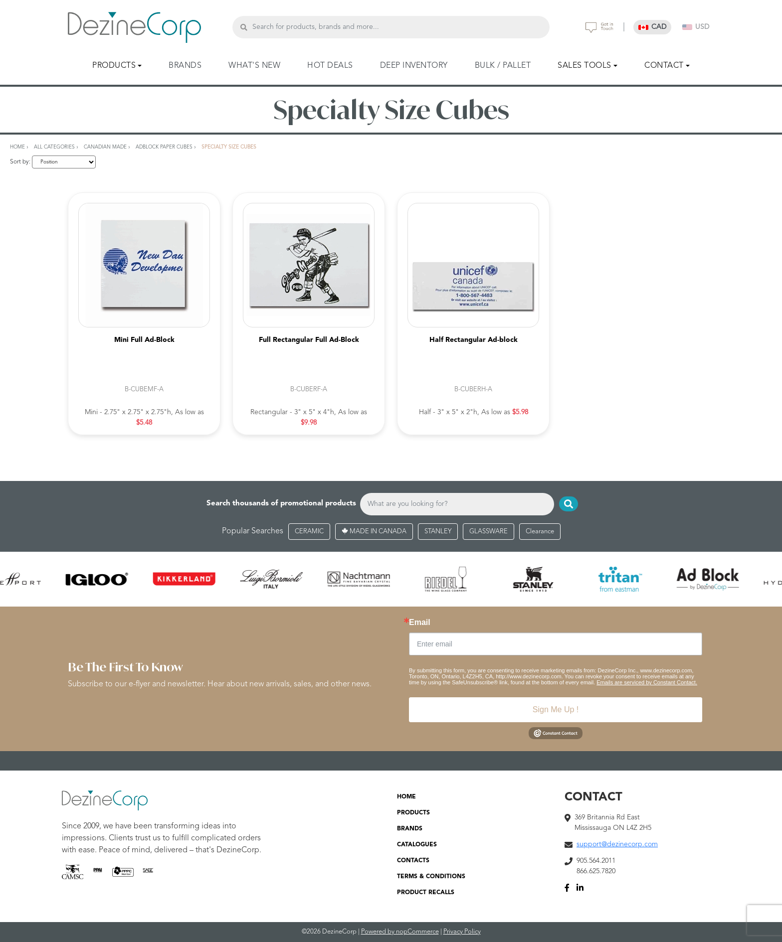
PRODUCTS (413, 813)
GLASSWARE (488, 531)
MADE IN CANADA (374, 531)
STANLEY (437, 531)
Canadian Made (105, 147)
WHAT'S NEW (254, 66)
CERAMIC (309, 531)
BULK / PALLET (503, 66)
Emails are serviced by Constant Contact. (646, 682)
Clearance (540, 531)
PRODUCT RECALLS (425, 893)
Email (419, 623)
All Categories (54, 147)
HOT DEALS (330, 66)
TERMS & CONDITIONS (431, 877)
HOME (406, 797)
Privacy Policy (462, 932)
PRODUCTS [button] (114, 66)
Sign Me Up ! (556, 709)
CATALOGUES (417, 845)
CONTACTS (413, 861)
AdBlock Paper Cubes (164, 147)
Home (17, 147)
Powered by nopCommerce (400, 932)
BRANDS (185, 66)
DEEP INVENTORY (414, 66)
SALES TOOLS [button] (584, 66)
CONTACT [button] (664, 66)
